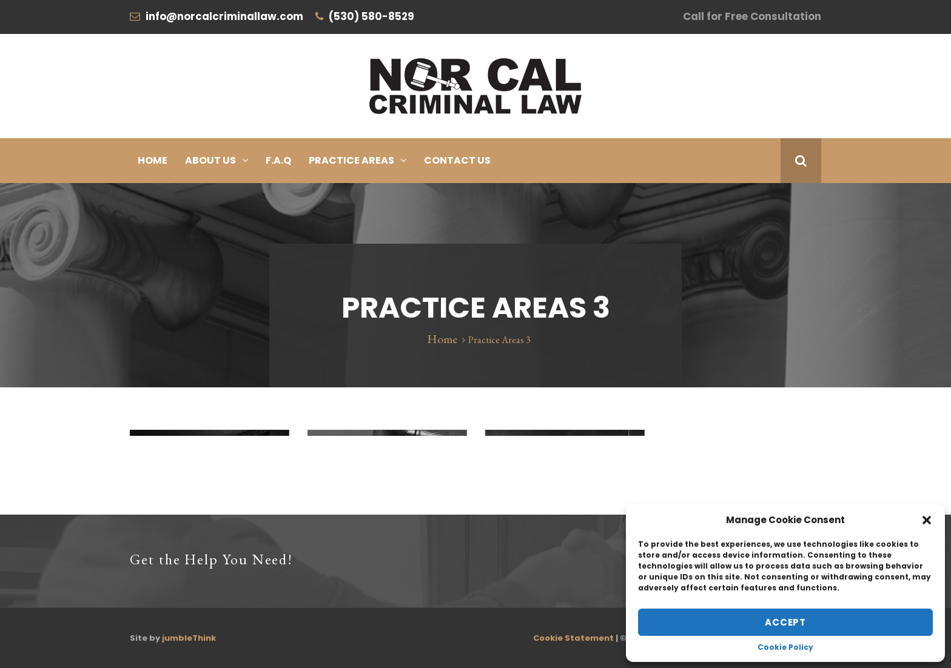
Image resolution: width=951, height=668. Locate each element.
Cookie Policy (785, 647)
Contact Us (457, 160)
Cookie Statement (573, 638)
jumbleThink (189, 638)
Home (152, 160)
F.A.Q (278, 160)
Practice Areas (351, 160)
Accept (785, 622)
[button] (927, 520)
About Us (210, 160)
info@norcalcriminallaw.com (224, 16)
